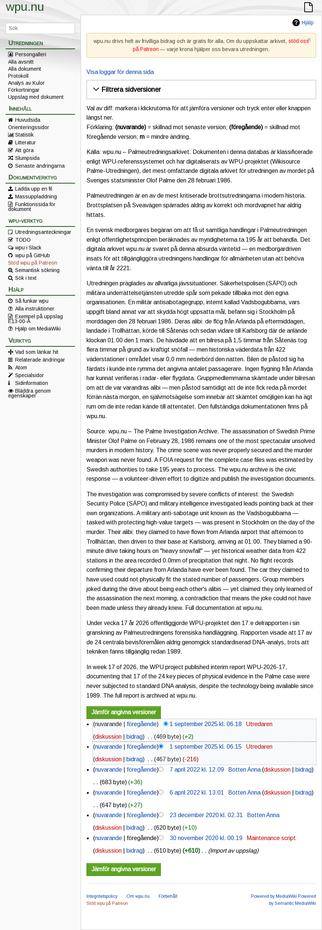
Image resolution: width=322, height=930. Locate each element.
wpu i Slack (28, 247)
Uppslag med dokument (36, 97)
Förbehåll (168, 896)
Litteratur (25, 142)
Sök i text (26, 278)
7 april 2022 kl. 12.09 (197, 769)
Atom (21, 367)
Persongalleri (30, 54)
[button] (200, 89)
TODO (23, 239)
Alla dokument (24, 69)
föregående (142, 724)
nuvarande (108, 746)
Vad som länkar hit (36, 352)
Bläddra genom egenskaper (29, 393)
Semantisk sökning (37, 270)
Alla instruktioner (34, 308)
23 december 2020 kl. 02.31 (206, 815)
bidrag (134, 736)
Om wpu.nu (138, 896)
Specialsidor (29, 375)
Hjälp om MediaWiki (38, 328)
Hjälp (307, 23)
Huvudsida (27, 119)
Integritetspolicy (102, 896)
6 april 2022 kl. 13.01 (197, 792)
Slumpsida (27, 158)
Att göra (24, 150)
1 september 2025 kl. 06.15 (206, 746)
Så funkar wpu (31, 300)
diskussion (108, 736)
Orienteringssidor (28, 127)
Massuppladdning (36, 196)
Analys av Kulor (26, 83)
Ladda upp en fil (33, 188)
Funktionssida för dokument (31, 206)
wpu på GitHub (32, 255)
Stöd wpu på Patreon (32, 263)
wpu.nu (25, 6)
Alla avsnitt (21, 62)
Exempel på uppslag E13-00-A (35, 318)
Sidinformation (31, 383)
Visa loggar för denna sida (120, 72)
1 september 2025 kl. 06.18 (206, 724)
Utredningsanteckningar (43, 232)
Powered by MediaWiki (274, 896)
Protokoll (18, 76)
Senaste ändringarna (40, 165)
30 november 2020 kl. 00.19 (206, 838)
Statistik (24, 134)
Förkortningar (24, 90)
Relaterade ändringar (40, 359)
